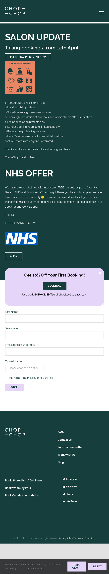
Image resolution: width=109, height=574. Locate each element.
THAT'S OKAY (76, 566)
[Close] (100, 273)
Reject (97, 566)
